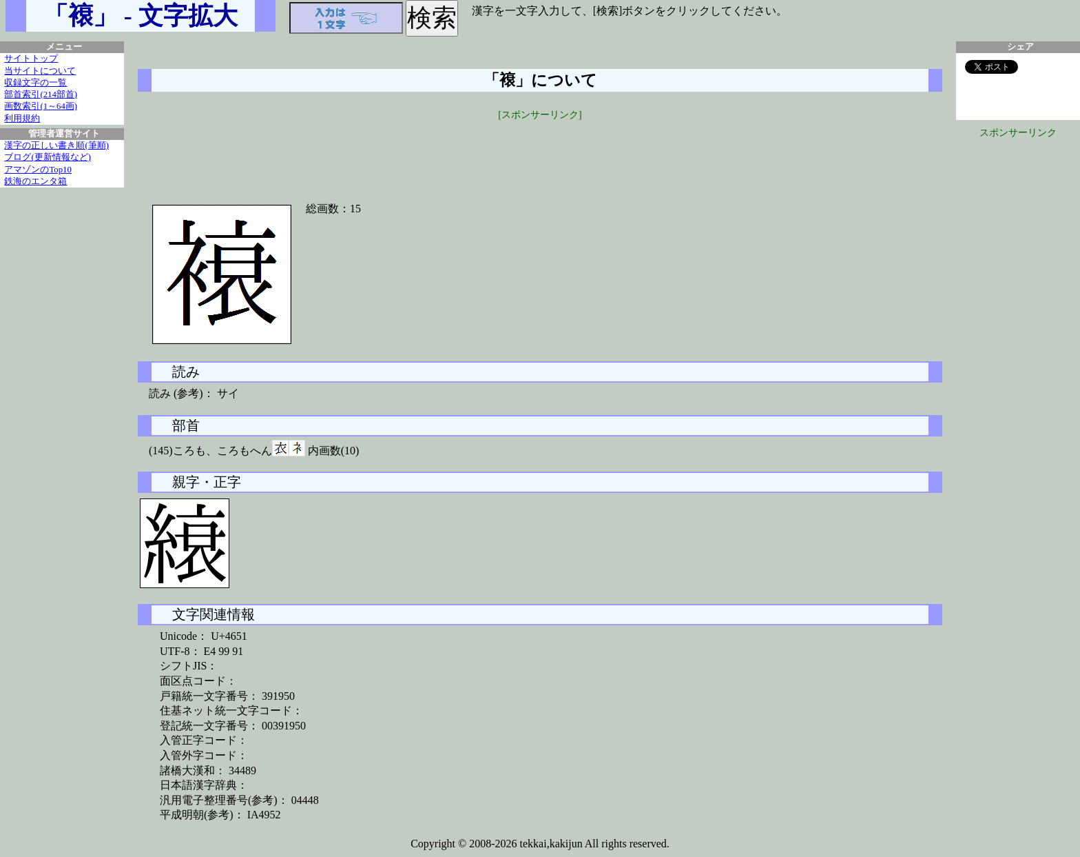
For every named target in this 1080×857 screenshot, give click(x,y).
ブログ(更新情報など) (47, 157)
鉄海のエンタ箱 (35, 181)
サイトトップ (31, 58)
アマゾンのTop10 (38, 169)
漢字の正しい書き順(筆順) (56, 145)
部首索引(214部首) (40, 94)
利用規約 (22, 118)
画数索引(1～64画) (40, 106)
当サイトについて (40, 71)
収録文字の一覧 (35, 83)
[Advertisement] (540, 153)
